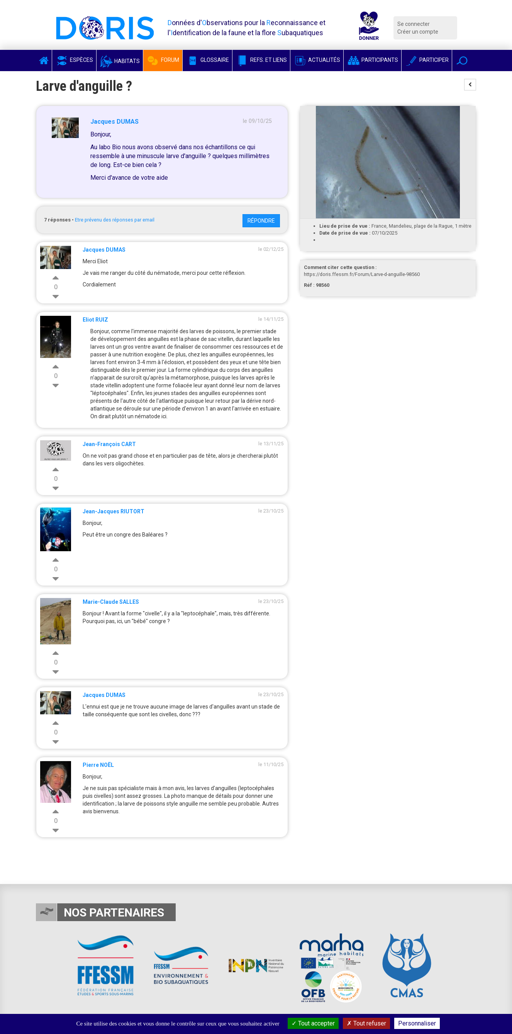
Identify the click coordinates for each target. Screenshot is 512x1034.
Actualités (316, 60)
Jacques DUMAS (114, 121)
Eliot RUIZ (95, 320)
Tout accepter (313, 1023)
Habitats (120, 61)
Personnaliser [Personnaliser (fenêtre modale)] (417, 1023)
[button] (462, 60)
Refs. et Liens (261, 60)
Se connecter (413, 24)
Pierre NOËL (98, 765)
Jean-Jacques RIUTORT (113, 511)
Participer (427, 60)
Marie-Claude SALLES (111, 602)
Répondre (261, 221)
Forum (162, 60)
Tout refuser (366, 1023)
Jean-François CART (109, 444)
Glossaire (207, 60)
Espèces (74, 60)
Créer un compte (417, 32)
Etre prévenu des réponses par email (114, 220)
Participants (372, 60)
